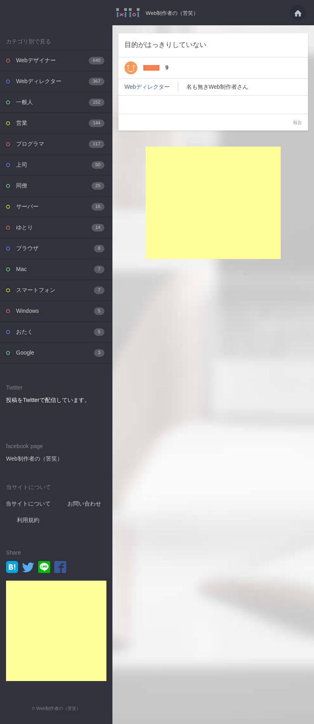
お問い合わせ (84, 503)
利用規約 (28, 520)
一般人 (60, 102)
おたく (60, 332)
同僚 (60, 186)
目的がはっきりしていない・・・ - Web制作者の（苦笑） (126, 12)
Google (60, 353)
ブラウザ (60, 248)
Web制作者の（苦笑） (172, 13)
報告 (297, 122)
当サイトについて (28, 503)
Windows (60, 311)
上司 (60, 165)
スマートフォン (60, 290)
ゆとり (60, 227)
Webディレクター (60, 81)
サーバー (60, 206)
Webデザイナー (60, 60)
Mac (60, 269)
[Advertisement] (56, 631)
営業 (60, 123)
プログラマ (60, 144)
